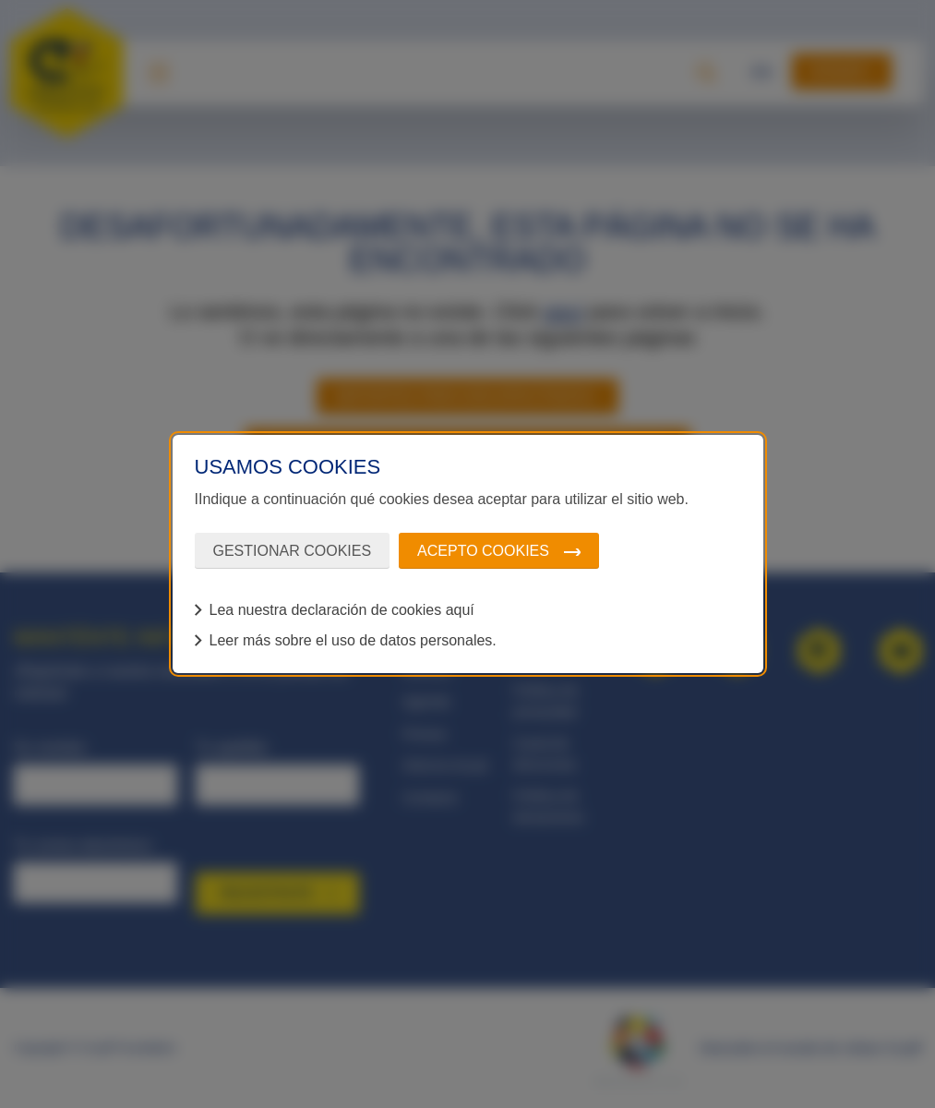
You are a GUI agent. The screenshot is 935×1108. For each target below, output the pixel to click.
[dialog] (468, 554)
